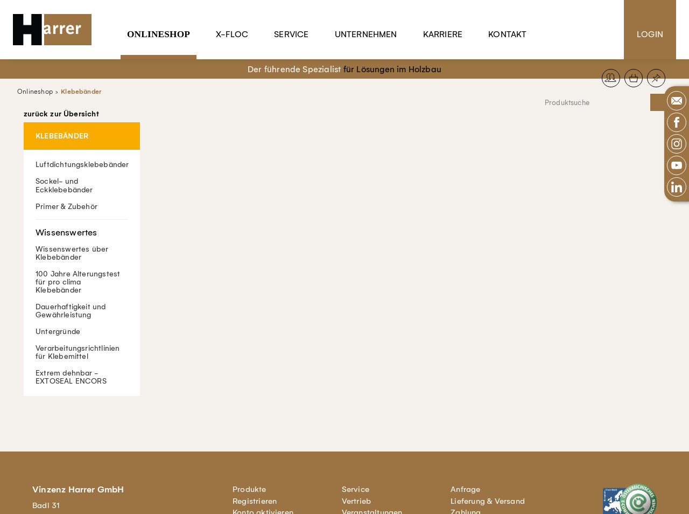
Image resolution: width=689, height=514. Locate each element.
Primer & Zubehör (66, 206)
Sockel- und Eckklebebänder (64, 185)
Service (291, 34)
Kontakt (507, 34)
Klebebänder (81, 91)
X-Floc (232, 34)
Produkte (249, 489)
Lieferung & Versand (488, 501)
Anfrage (465, 489)
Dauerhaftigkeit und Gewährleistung (71, 310)
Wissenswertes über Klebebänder (82, 240)
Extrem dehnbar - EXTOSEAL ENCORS (71, 377)
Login (650, 34)
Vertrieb (356, 501)
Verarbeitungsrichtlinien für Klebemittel (78, 351)
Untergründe (58, 331)
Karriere (443, 34)
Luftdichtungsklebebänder (82, 164)
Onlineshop (158, 34)
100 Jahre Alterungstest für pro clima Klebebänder (78, 281)
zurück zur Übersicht (61, 114)
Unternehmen (366, 34)
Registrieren (255, 501)
